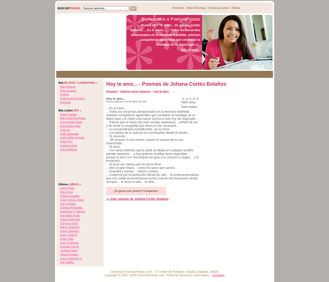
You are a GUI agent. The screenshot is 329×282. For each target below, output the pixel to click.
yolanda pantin (69, 250)
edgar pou (66, 141)
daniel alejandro (69, 231)
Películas (65, 102)
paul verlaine (68, 203)
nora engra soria (70, 126)
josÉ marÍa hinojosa (72, 137)
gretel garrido (68, 114)
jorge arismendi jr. (71, 258)
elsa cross (66, 192)
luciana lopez (68, 145)
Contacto (218, 275)
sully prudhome (69, 243)
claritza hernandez (71, 207)
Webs (236, 8)
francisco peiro (69, 223)
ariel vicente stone (71, 122)
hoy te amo (161, 91)
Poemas (178, 8)
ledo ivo (65, 130)
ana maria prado (70, 215)
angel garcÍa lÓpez (72, 200)
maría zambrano (70, 227)
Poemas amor (219, 8)
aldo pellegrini (68, 149)
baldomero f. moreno (72, 211)
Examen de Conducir (72, 98)
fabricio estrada (69, 196)
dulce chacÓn (68, 235)
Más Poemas (196, 8)
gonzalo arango (69, 246)
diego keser (67, 188)
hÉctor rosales (69, 254)
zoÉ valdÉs (67, 262)
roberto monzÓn (70, 219)
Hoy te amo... (190, 50)
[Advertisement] (89, 42)
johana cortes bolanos (135, 91)
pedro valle (66, 239)
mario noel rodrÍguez (73, 118)
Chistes (64, 94)
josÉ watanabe (69, 134)
